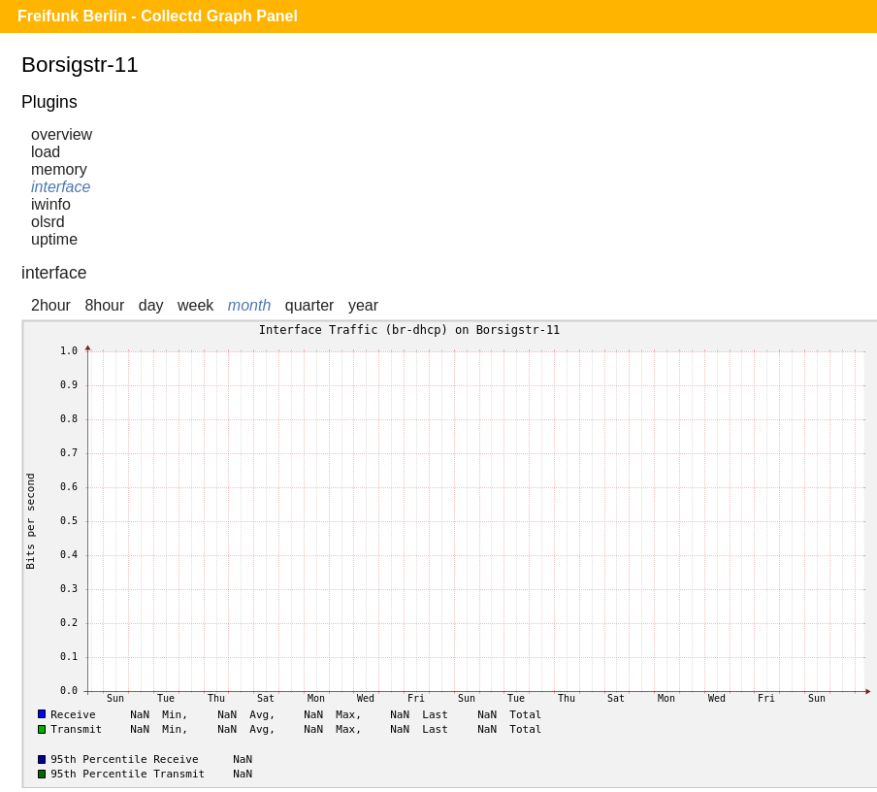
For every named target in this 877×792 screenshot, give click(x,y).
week (195, 305)
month (249, 305)
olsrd (48, 222)
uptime (54, 239)
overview (61, 134)
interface (60, 187)
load (45, 152)
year (363, 305)
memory (59, 169)
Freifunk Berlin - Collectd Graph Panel (157, 16)
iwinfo (51, 204)
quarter (310, 305)
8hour (104, 305)
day (151, 305)
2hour (51, 305)
